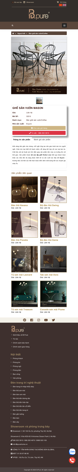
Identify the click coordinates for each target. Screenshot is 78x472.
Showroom (28, 2)
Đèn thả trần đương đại (21, 398)
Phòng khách (17, 358)
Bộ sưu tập (17, 2)
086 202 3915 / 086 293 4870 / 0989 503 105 (29, 440)
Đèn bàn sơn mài (19, 394)
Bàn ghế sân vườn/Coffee (37, 33)
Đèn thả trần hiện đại (20, 402)
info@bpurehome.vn (19, 444)
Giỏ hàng (61, 2)
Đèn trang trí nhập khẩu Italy (23, 386)
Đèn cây (15, 422)
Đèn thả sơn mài (18, 390)
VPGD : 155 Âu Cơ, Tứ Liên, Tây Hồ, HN (27, 457)
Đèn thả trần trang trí (20, 410)
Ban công (16, 374)
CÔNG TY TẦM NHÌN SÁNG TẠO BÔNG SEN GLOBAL (32, 449)
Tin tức (15, 339)
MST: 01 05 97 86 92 (20, 453)
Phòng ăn (16, 362)
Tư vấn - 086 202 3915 (39, 133)
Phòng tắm (16, 370)
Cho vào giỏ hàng (39, 128)
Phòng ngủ (16, 366)
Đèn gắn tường (18, 414)
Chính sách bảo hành (21, 343)
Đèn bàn (15, 418)
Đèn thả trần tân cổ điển (21, 406)
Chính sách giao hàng (21, 347)
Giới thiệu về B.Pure (20, 335)
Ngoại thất (20, 33)
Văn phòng (16, 378)
